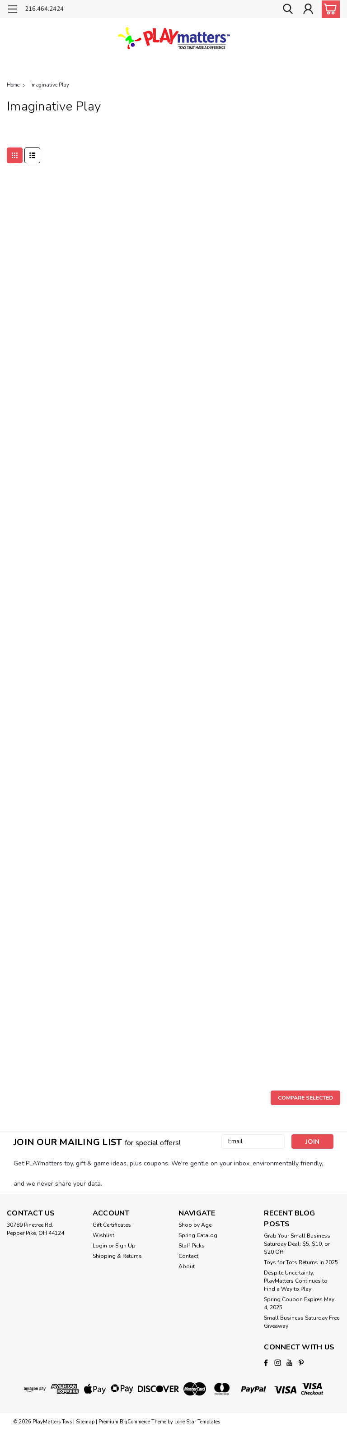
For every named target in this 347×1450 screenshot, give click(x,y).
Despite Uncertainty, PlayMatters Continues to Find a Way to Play (296, 1281)
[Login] (308, 9)
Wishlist (103, 1235)
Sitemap (85, 1421)
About (186, 1266)
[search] (288, 9)
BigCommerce (135, 1421)
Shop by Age (194, 1225)
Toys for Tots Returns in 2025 (301, 1262)
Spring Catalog (197, 1235)
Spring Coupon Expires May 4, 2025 (299, 1303)
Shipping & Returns (117, 1256)
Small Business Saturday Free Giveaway (301, 1322)
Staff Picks (191, 1245)
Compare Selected (305, 1097)
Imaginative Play (49, 85)
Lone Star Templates (197, 1421)
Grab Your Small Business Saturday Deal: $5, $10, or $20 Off (297, 1244)
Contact (188, 1256)
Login (100, 1245)
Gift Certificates (112, 1225)
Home (13, 85)
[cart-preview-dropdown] (328, 9)
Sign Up (125, 1245)
